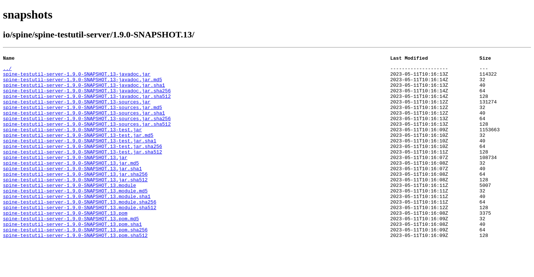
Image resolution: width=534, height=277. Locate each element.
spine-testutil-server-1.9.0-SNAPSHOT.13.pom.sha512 (75, 270)
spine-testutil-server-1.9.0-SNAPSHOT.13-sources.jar (77, 110)
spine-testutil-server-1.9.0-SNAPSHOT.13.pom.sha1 (72, 257)
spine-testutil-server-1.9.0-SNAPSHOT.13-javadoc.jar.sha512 (87, 103)
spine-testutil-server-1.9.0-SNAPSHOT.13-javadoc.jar (77, 77)
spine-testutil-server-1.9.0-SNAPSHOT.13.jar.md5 (71, 184)
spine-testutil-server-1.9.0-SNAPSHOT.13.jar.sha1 (72, 190)
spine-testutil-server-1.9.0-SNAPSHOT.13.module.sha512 (79, 237)
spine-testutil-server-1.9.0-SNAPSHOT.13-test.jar (72, 144)
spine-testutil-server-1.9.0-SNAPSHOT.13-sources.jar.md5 (82, 117)
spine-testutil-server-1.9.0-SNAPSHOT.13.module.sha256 (79, 230)
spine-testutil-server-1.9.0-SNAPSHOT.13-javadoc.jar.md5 (82, 83)
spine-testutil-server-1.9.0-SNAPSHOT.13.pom (65, 244)
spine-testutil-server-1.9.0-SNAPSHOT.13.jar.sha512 (75, 204)
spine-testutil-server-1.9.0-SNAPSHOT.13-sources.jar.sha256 (87, 130)
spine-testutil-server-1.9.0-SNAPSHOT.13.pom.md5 (71, 250)
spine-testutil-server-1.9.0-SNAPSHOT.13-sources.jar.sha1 (84, 124)
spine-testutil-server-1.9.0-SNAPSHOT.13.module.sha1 (77, 224)
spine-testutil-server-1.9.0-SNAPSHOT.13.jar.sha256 (75, 197)
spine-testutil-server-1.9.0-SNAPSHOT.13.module (69, 210)
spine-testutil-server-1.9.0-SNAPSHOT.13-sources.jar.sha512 (87, 137)
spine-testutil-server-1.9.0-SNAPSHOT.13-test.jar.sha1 (79, 157)
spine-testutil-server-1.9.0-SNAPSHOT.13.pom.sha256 (75, 264)
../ (7, 70)
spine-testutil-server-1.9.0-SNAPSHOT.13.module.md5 (75, 217)
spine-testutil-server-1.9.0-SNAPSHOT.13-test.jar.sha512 (82, 170)
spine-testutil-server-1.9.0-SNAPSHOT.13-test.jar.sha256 (82, 164)
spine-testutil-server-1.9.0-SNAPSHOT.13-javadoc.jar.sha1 (84, 90)
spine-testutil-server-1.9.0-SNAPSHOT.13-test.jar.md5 (78, 150)
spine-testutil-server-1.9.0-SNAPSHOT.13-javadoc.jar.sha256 (87, 97)
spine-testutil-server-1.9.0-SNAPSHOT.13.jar (65, 177)
